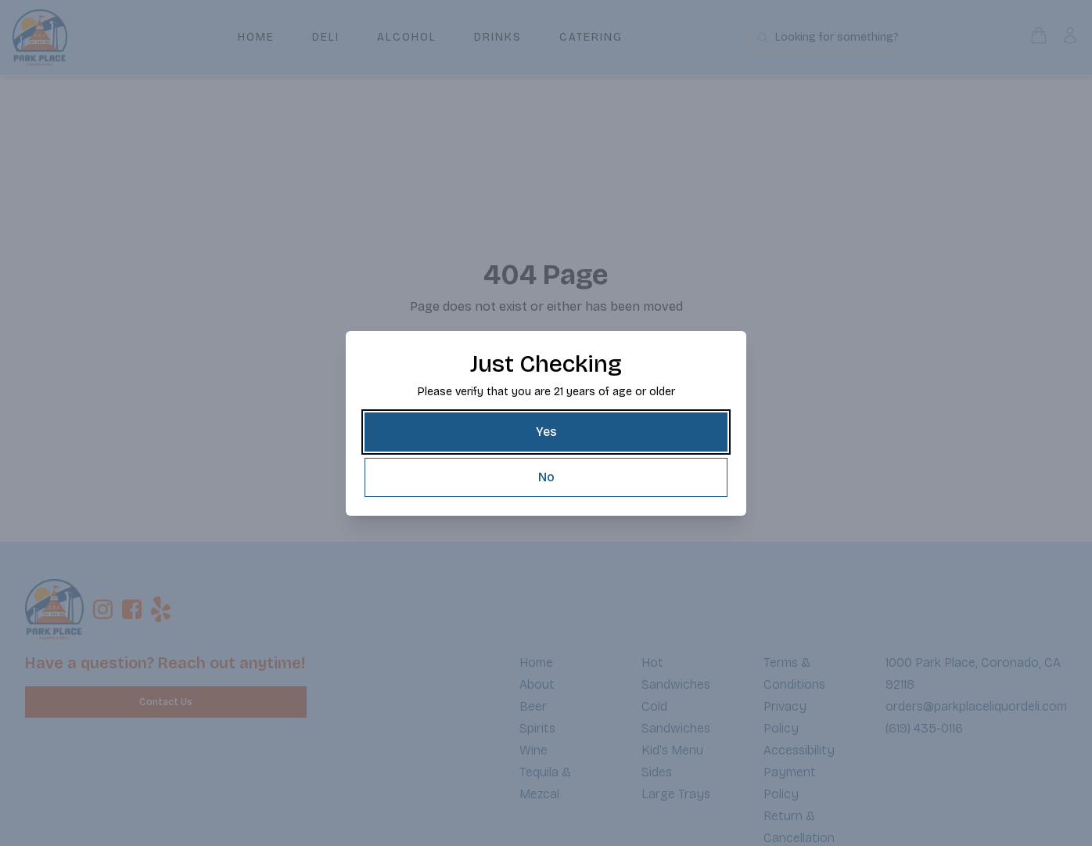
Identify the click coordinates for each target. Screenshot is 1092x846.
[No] (546, 477)
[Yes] (546, 432)
